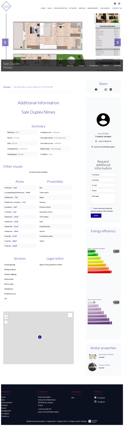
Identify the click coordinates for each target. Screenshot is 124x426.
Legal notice (51, 421)
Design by (92, 421)
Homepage (6, 87)
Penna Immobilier (44, 397)
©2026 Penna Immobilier (36, 421)
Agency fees (62, 421)
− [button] (6, 317)
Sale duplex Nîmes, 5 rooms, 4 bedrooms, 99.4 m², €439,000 (33, 87)
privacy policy (96, 211)
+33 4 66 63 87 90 (44, 409)
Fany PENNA (103, 134)
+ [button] (6, 314)
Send (96, 215)
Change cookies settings (78, 421)
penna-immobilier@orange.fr (104, 147)
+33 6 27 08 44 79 (104, 141)
